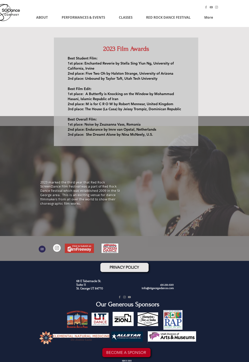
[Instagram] (216, 7)
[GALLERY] (42, 249)
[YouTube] (211, 7)
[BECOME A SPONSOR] (126, 352)
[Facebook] (206, 7)
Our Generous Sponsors (127, 304)
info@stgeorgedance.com (158, 288)
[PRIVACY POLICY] (124, 267)
